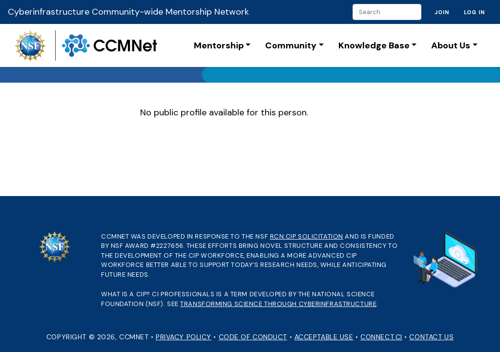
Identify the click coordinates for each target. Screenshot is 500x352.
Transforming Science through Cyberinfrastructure (278, 304)
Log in (474, 12)
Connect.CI (381, 336)
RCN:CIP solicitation (306, 236)
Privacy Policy (183, 336)
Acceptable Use (324, 336)
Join (442, 12)
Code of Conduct (253, 336)
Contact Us (431, 336)
